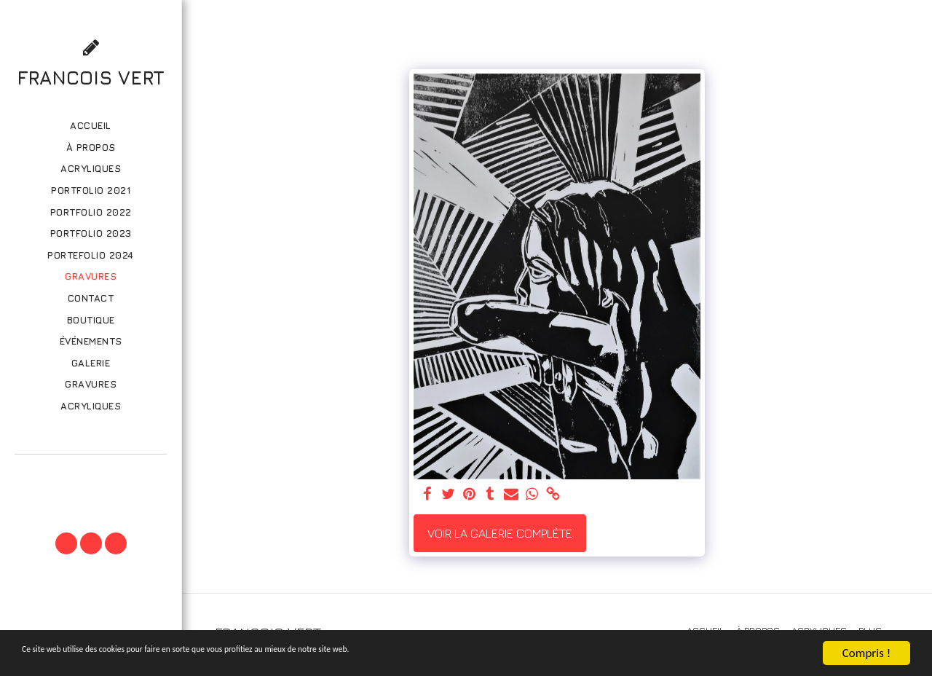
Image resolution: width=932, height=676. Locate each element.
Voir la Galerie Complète (499, 533)
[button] (90, 475)
